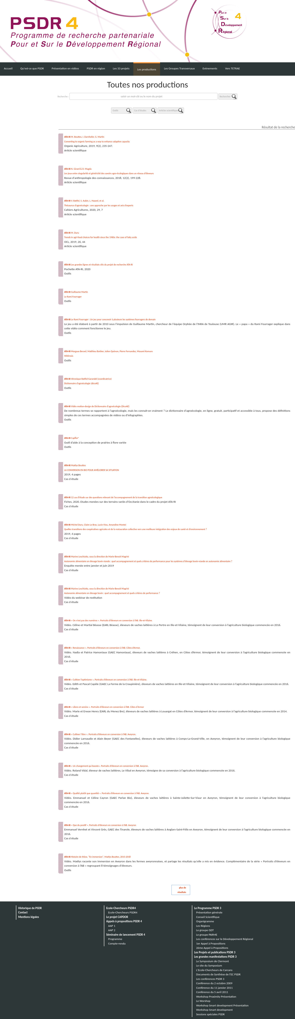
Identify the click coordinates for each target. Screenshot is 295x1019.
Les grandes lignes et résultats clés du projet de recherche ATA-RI (98, 264)
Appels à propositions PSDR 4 (124, 921)
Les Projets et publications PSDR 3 (214, 952)
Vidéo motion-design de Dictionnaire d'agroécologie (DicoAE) (96, 406)
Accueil (8, 68)
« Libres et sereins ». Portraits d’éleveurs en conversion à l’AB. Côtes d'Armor (104, 707)
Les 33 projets (121, 68)
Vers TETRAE (232, 68)
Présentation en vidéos (65, 68)
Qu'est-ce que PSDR (32, 68)
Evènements (209, 68)
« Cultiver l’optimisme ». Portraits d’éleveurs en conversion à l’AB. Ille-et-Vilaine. (105, 679)
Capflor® (71, 438)
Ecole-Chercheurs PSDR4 (121, 908)
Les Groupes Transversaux (179, 68)
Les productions (146, 69)
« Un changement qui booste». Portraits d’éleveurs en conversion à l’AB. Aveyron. (106, 766)
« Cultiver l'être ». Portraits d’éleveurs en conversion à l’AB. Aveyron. (100, 734)
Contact (23, 912)
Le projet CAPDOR (117, 917)
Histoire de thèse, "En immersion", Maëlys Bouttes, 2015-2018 (97, 856)
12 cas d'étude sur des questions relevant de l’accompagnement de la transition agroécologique (113, 497)
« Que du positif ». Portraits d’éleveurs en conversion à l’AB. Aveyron (100, 825)
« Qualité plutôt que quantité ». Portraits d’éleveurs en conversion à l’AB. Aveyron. (106, 793)
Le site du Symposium (209, 965)
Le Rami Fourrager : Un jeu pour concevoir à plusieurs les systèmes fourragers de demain (110, 319)
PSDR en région (96, 68)
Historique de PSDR (30, 908)
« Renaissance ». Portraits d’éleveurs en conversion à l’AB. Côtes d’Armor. (102, 647)
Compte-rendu (117, 943)
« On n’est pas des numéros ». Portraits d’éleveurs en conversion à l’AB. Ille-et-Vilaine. (108, 620)
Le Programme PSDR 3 (207, 908)
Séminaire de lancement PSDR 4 (125, 934)
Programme (115, 939)
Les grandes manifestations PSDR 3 (215, 956)
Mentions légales (28, 917)
